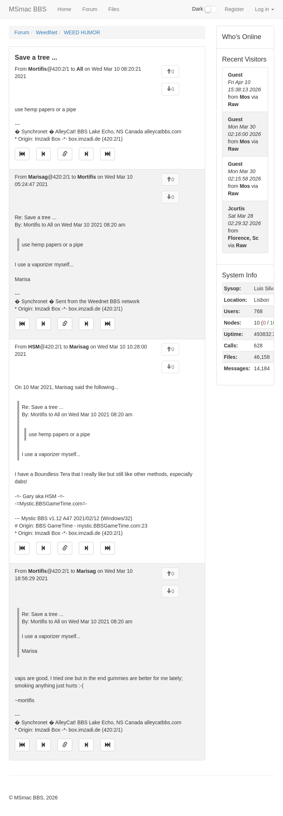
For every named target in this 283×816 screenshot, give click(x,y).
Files (113, 9)
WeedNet (46, 32)
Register (234, 9)
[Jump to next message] (86, 154)
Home (64, 9)
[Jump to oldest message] (22, 154)
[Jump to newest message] (107, 154)
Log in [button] (264, 9)
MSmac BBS (27, 9)
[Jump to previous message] (43, 154)
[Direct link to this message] (64, 154)
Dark (204, 9)
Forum (89, 9)
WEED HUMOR (82, 32)
